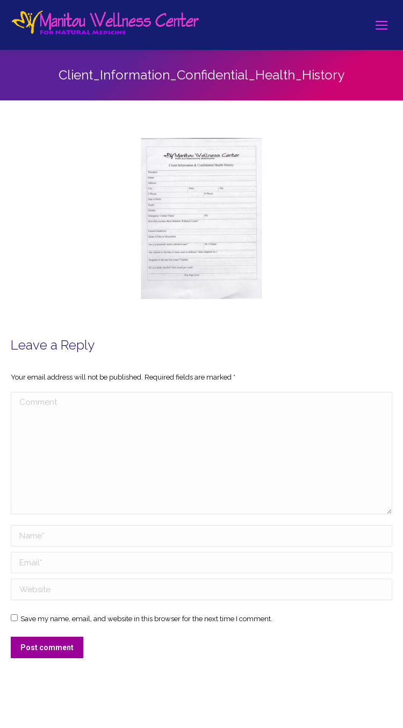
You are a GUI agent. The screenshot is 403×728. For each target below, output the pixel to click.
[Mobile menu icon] (381, 25)
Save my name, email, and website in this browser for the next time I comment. (146, 619)
